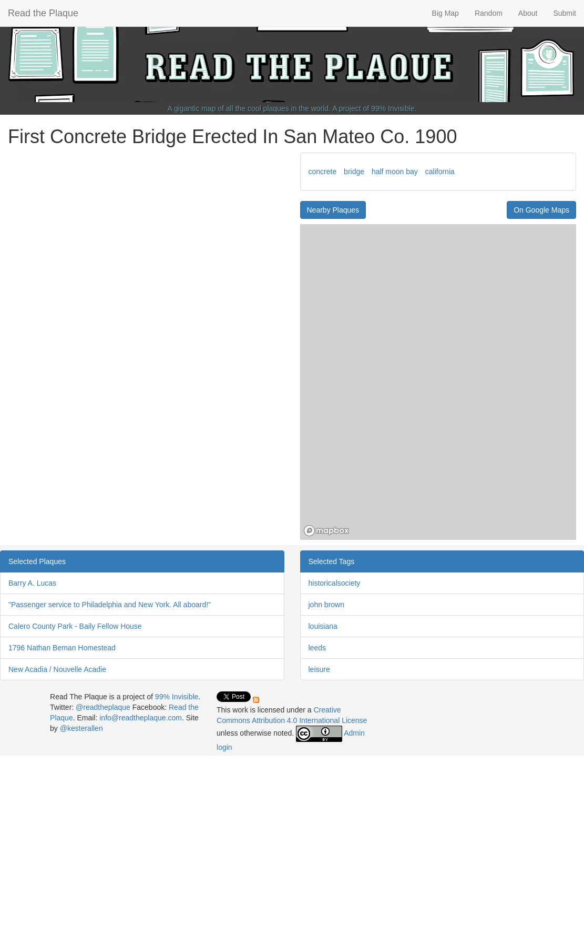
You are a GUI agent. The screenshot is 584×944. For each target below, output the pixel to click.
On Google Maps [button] (541, 210)
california (440, 171)
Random (489, 13)
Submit (564, 13)
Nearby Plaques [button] (333, 210)
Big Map (445, 13)
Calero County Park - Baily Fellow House (75, 626)
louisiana (323, 626)
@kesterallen (81, 728)
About (528, 13)
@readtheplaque (103, 707)
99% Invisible (393, 108)
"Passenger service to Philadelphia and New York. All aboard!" (109, 604)
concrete (323, 171)
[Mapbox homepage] (326, 531)
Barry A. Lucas (32, 583)
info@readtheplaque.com (140, 718)
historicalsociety (335, 583)
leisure (319, 669)
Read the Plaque (43, 13)
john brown (327, 604)
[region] (438, 382)
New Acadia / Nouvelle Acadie (57, 669)
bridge (354, 171)
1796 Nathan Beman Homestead (62, 648)
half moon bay (395, 171)
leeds (317, 648)
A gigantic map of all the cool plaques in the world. (249, 108)
